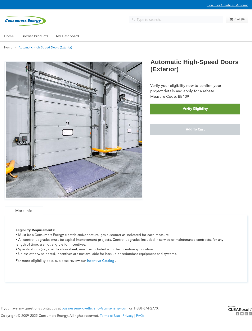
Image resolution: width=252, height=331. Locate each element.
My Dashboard (67, 36)
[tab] (24, 211)
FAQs (140, 316)
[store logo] (25, 21)
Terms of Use (110, 316)
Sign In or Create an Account (227, 5)
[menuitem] (35, 36)
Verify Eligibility (195, 109)
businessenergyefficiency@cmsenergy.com (95, 308)
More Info (23, 211)
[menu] (126, 36)
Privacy (127, 316)
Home (9, 36)
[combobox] (176, 19)
